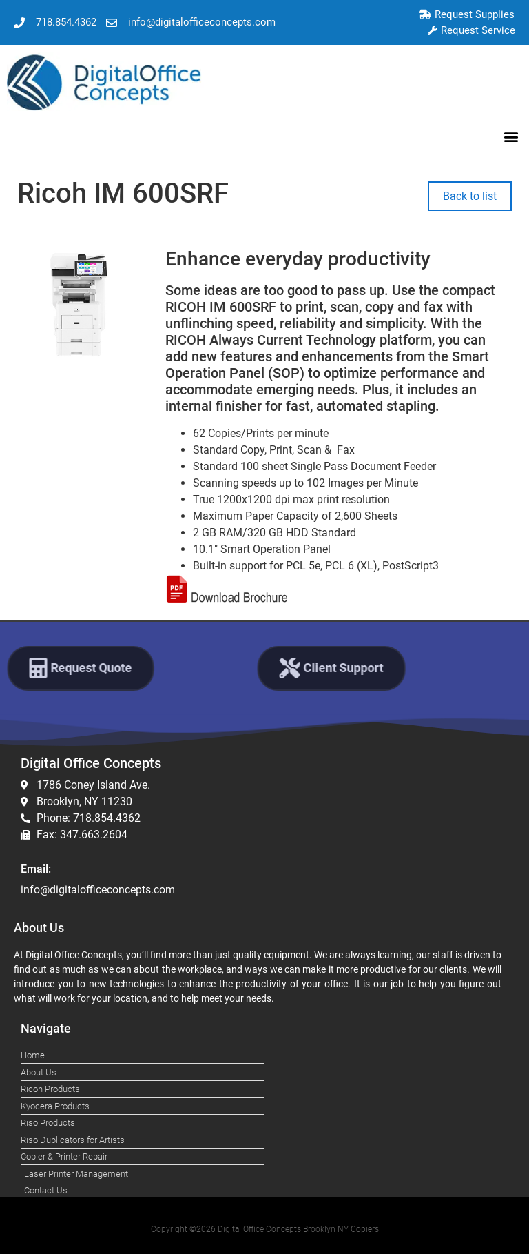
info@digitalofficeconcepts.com (98, 889)
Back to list (470, 196)
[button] (510, 136)
